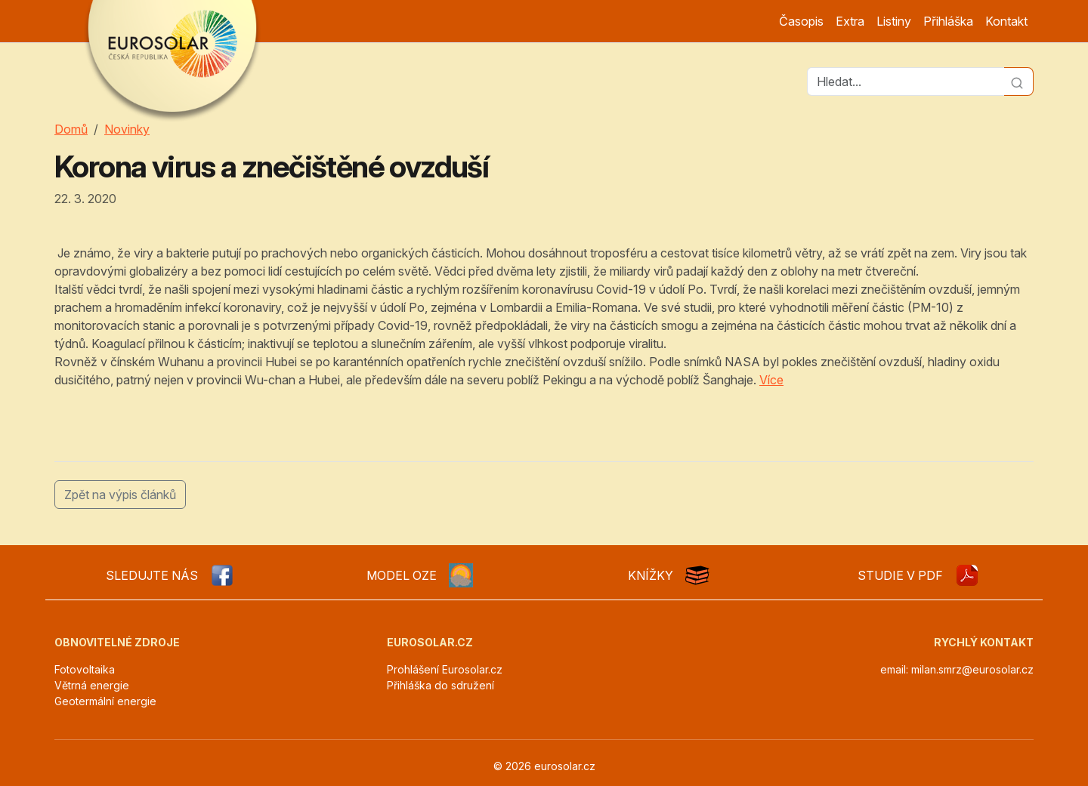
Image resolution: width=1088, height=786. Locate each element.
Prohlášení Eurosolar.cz (444, 669)
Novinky (127, 129)
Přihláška (948, 21)
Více (771, 379)
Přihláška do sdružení (440, 685)
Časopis (801, 21)
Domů (71, 129)
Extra (850, 21)
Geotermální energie (105, 701)
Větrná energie (91, 685)
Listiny (893, 21)
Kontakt (1006, 21)
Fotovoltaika (84, 669)
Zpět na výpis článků (120, 494)
